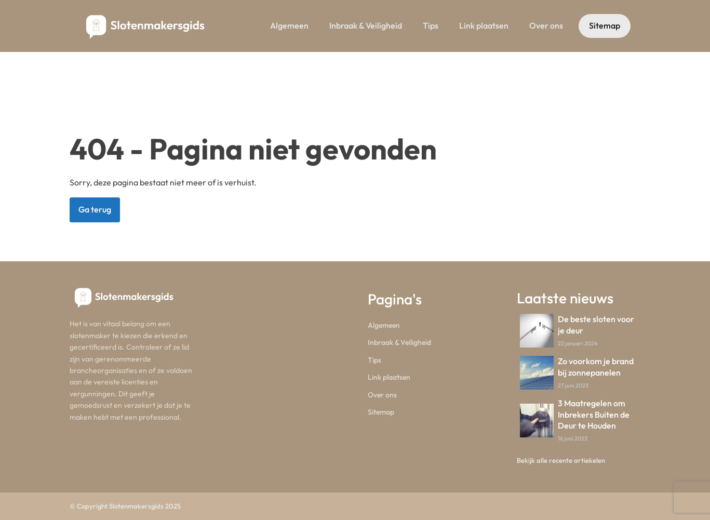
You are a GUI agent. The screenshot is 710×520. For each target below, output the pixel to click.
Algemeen (289, 25)
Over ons (546, 25)
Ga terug (94, 209)
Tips (430, 25)
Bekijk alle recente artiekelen (561, 460)
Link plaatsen (483, 25)
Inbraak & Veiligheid (365, 25)
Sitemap (604, 25)
